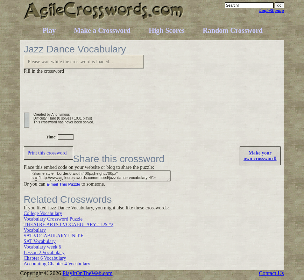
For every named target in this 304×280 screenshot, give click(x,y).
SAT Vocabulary (40, 241)
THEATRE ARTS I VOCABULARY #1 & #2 (69, 224)
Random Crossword (233, 30)
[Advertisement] (151, 97)
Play (49, 30)
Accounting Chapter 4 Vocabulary (57, 263)
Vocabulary (35, 230)
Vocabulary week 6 (42, 247)
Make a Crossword (102, 30)
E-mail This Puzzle (63, 184)
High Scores (166, 30)
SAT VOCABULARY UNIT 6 (54, 235)
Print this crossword (47, 153)
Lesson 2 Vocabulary (44, 252)
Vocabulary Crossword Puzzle (53, 219)
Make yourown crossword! (259, 155)
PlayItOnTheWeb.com (88, 273)
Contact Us (271, 273)
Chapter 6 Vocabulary (45, 258)
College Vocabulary (43, 213)
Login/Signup (271, 10)
